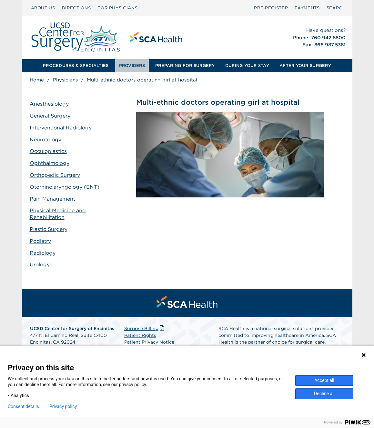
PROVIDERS (132, 65)
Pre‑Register (271, 7)
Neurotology (45, 140)
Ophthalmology (49, 163)
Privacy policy (63, 406)
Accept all (324, 380)
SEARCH (336, 7)
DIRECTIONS (76, 7)
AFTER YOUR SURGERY (305, 65)
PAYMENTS (307, 7)
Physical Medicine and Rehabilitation (58, 213)
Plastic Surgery (48, 229)
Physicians (65, 80)
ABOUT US (43, 7)
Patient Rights (140, 335)
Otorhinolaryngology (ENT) (64, 187)
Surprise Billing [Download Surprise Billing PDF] (145, 328)
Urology (40, 265)
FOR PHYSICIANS (117, 7)
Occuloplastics (48, 151)
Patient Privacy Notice (149, 342)
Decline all (324, 393)
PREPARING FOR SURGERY (185, 65)
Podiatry (40, 241)
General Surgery (50, 116)
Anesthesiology (49, 104)
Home (37, 80)
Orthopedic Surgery (55, 175)
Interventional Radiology (61, 128)
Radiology (43, 253)
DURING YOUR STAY (247, 65)
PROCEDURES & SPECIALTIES (75, 65)
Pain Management (52, 199)
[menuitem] (43, 8)
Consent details (23, 406)
